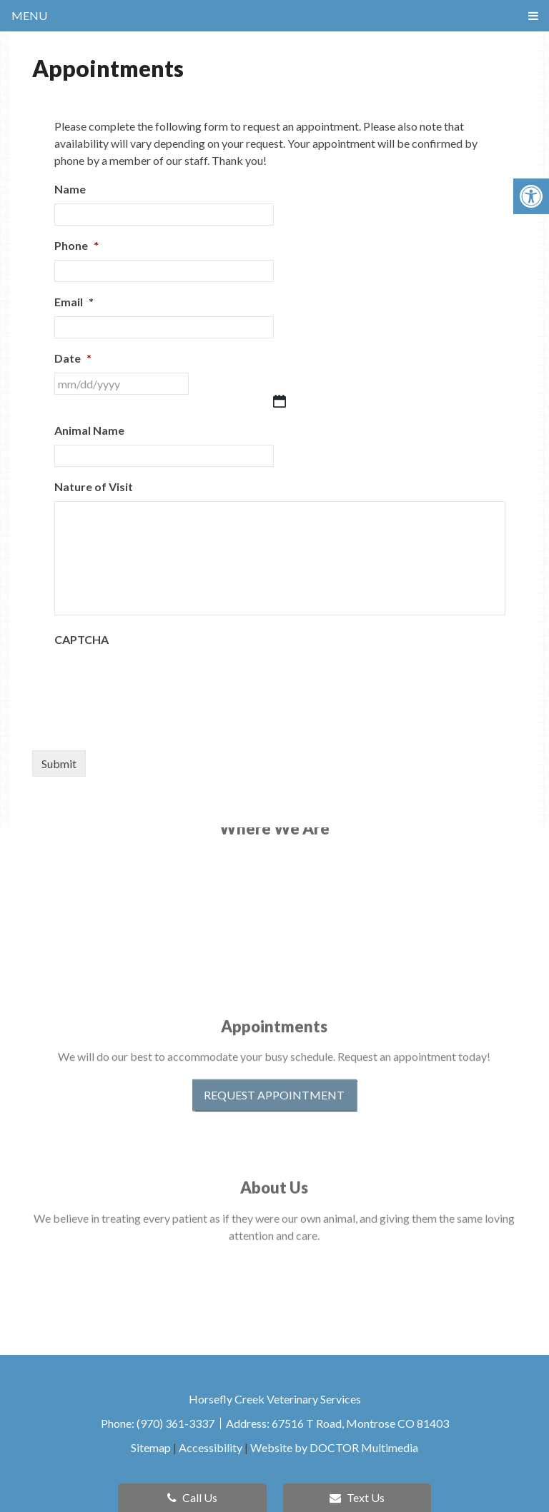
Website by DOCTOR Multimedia (334, 1447)
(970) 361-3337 (177, 1423)
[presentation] (163, 682)
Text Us (357, 1497)
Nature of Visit (93, 486)
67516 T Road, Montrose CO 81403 (360, 1423)
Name (70, 189)
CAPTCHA (81, 639)
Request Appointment (274, 1059)
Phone (76, 245)
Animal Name (89, 430)
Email (74, 301)
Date (73, 358)
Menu (29, 15)
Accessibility (210, 1447)
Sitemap (151, 1447)
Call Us (192, 1497)
